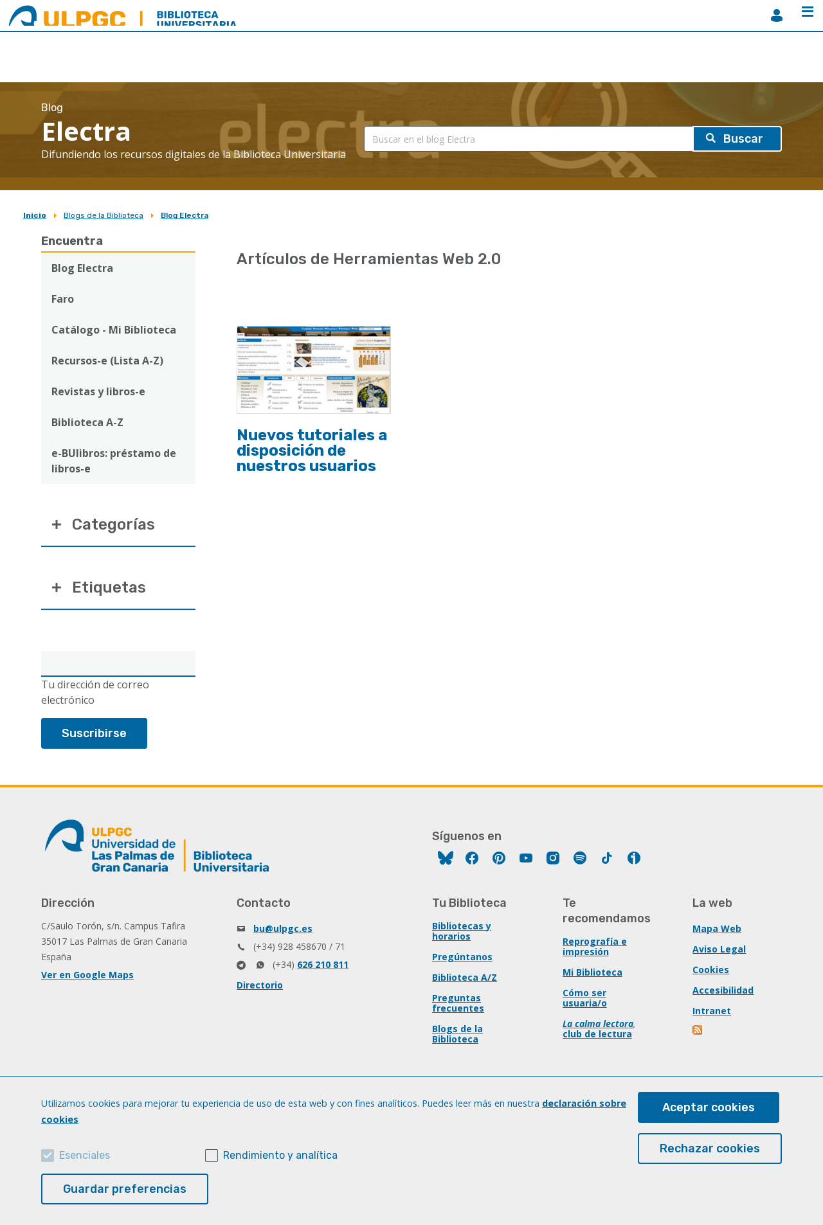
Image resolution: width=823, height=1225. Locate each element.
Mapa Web (716, 928)
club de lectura (597, 1034)
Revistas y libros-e (98, 391)
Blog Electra (184, 215)
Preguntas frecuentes (458, 1003)
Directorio (260, 985)
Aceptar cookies (708, 1107)
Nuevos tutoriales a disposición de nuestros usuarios (312, 450)
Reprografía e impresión (595, 946)
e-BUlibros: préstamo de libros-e (113, 461)
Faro (62, 299)
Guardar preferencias (124, 1189)
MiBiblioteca (776, 15)
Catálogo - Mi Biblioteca (113, 330)
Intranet (711, 1011)
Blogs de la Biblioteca (103, 215)
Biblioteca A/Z (464, 977)
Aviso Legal (719, 949)
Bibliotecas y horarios (461, 931)
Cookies (710, 969)
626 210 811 (322, 964)
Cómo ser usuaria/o (585, 998)
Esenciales (84, 1155)
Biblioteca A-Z (87, 422)
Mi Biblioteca (592, 972)
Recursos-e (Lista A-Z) (107, 360)
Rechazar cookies (710, 1148)
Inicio (34, 215)
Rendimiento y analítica (280, 1155)
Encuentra (72, 241)
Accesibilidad (723, 990)
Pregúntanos (462, 957)
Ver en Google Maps (87, 975)
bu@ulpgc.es (282, 928)
